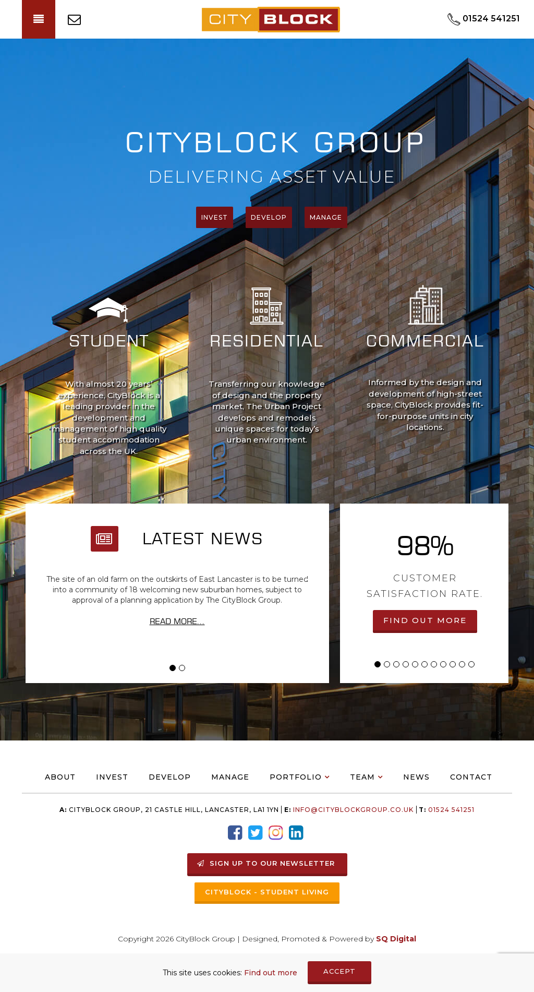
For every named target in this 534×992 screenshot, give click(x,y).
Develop (269, 217)
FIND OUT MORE (425, 620)
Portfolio (296, 777)
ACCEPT (339, 971)
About (60, 777)
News (416, 777)
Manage (230, 777)
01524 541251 (450, 810)
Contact (471, 777)
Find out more (270, 972)
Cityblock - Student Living (267, 892)
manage (326, 217)
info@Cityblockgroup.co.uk (353, 810)
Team (362, 777)
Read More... (177, 621)
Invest (214, 217)
